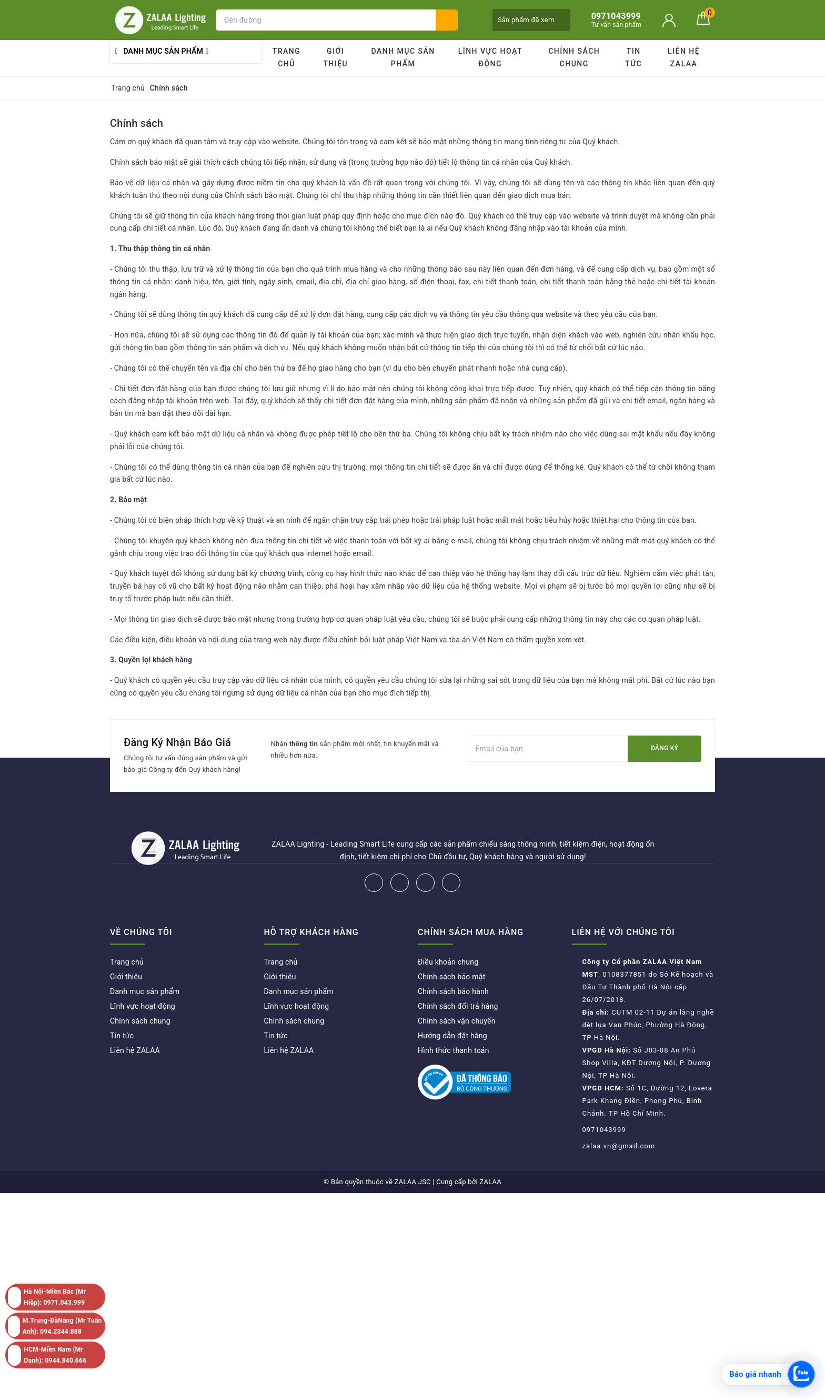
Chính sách (136, 123)
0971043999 (604, 1130)
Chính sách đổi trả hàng (458, 1006)
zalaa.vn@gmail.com (619, 1146)
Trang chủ (287, 57)
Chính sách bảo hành (453, 991)
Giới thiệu (335, 57)
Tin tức (633, 57)
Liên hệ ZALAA (684, 57)
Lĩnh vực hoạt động (490, 57)
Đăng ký (664, 748)
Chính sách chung (574, 57)
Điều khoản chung (448, 962)
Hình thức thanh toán (453, 1050)
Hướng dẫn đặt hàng (452, 1035)
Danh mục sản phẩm (403, 57)
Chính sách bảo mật (451, 976)
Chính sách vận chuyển (457, 1021)
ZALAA (490, 1182)
